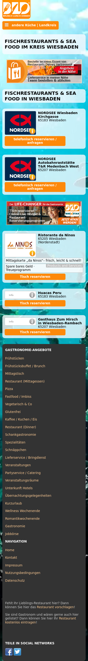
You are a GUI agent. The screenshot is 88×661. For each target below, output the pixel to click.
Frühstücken (14, 358)
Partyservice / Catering (23, 473)
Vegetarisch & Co (18, 404)
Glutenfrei (13, 412)
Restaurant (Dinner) (20, 427)
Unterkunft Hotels (19, 488)
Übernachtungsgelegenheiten (28, 495)
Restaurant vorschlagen (55, 607)
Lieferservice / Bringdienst (25, 457)
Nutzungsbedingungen (22, 573)
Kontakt (11, 557)
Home (9, 550)
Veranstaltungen (18, 465)
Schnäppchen (15, 450)
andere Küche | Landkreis (30, 25)
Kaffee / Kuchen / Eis (21, 419)
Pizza (9, 389)
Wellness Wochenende (22, 511)
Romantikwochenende (22, 518)
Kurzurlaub (13, 503)
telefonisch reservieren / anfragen (35, 141)
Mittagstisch (14, 373)
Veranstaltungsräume (22, 480)
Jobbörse (12, 534)
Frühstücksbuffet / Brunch (25, 366)
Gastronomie (15, 526)
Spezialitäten (15, 442)
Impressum (14, 565)
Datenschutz (15, 580)
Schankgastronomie (20, 434)
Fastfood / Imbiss (18, 396)
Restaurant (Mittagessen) (25, 381)
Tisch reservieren (35, 277)
